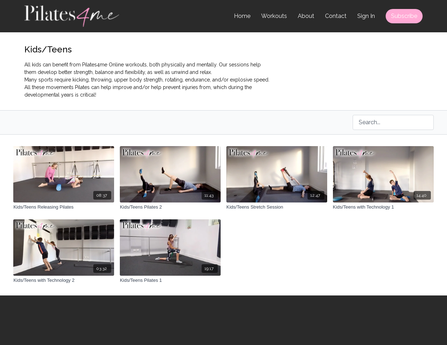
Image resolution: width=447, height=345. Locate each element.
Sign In (366, 16)
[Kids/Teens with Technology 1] (383, 207)
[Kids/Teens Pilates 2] (170, 207)
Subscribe (404, 16)
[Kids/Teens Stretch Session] (276, 207)
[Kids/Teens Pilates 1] (170, 280)
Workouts (274, 16)
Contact (336, 16)
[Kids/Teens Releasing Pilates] (63, 207)
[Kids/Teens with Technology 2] (63, 280)
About (306, 16)
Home (242, 16)
